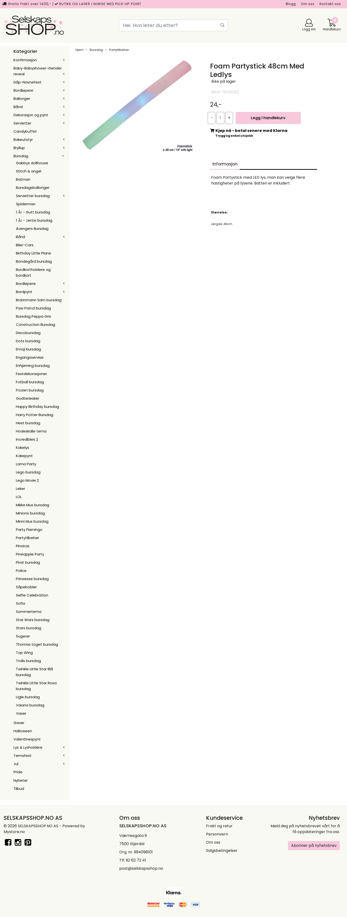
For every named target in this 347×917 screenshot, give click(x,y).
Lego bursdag (28, 472)
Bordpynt (24, 291)
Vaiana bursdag (30, 705)
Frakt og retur (219, 826)
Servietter (22, 123)
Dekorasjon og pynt (30, 114)
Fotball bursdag (30, 381)
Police (21, 570)
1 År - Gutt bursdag (33, 212)
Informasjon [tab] (225, 164)
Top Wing (24, 652)
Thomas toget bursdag (37, 644)
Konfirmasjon (25, 59)
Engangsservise (30, 357)
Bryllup (19, 147)
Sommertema (28, 611)
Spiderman (25, 203)
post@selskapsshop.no (141, 868)
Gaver (18, 722)
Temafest (22, 755)
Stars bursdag (28, 627)
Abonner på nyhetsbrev (314, 845)
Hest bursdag (28, 422)
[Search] (173, 25)
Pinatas (22, 545)
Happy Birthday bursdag (37, 406)
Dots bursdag (28, 340)
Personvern (217, 834)
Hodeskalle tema (31, 431)
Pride (17, 771)
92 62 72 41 (136, 860)
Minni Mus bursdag (32, 521)
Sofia (20, 603)
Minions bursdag (30, 513)
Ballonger (21, 98)
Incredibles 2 (27, 439)
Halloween (22, 730)
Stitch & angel (28, 171)
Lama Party (26, 463)
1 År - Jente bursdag (34, 220)
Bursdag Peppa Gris (33, 316)
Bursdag (20, 155)
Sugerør (23, 636)
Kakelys (22, 447)
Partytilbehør (27, 537)
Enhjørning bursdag (33, 365)
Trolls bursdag (28, 660)
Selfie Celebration (32, 595)
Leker (20, 488)
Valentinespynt (27, 739)
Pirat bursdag (28, 562)
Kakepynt (24, 455)
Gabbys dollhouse (32, 162)
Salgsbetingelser (222, 850)
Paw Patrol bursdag (33, 308)
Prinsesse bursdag (32, 578)
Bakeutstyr (23, 139)
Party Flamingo (29, 529)
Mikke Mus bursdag (32, 504)
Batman (23, 179)
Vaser (21, 713)
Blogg (291, 4)
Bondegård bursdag (34, 261)
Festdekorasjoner (31, 373)
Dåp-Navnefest (27, 82)
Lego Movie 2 (27, 480)
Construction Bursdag (35, 324)
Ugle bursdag (28, 696)
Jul (15, 763)
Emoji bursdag (28, 349)
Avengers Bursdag (32, 228)
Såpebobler (26, 586)
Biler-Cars (24, 244)
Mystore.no (14, 832)
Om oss (307, 4)
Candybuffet (25, 131)
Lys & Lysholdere (27, 747)
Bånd (18, 106)
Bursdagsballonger (32, 187)
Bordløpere (23, 90)
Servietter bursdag (33, 195)
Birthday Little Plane (33, 253)
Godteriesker (27, 398)
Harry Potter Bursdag (34, 414)
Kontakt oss (330, 4)
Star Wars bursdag (32, 619)
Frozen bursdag (30, 390)
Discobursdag (28, 332)
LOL (19, 496)
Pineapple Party (30, 554)
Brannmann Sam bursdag (38, 299)
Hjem (79, 50)
